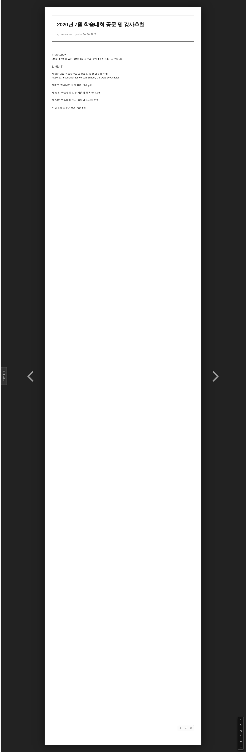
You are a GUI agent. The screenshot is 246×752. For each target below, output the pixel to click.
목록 (4, 376)
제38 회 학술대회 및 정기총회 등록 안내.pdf (76, 92)
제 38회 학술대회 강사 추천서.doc (71, 100)
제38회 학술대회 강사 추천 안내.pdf (72, 85)
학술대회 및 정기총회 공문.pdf (69, 107)
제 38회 (95, 100)
